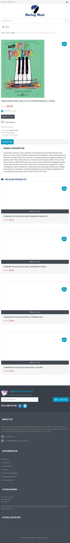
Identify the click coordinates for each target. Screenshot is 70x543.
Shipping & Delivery (9, 477)
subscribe (61, 399)
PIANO (13, 33)
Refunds (6, 470)
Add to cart (7, 117)
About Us (6, 459)
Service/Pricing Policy (10, 473)
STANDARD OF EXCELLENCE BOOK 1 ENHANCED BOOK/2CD (25, 216)
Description (7, 142)
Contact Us (6, 463)
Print (8, 33)
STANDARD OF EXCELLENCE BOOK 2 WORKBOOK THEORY (24, 267)
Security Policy (8, 480)
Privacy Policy (7, 466)
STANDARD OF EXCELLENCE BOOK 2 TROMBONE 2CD (23, 317)
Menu (5, 27)
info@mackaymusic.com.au (19, 441)
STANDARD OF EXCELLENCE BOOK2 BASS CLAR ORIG (23, 367)
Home (3, 33)
